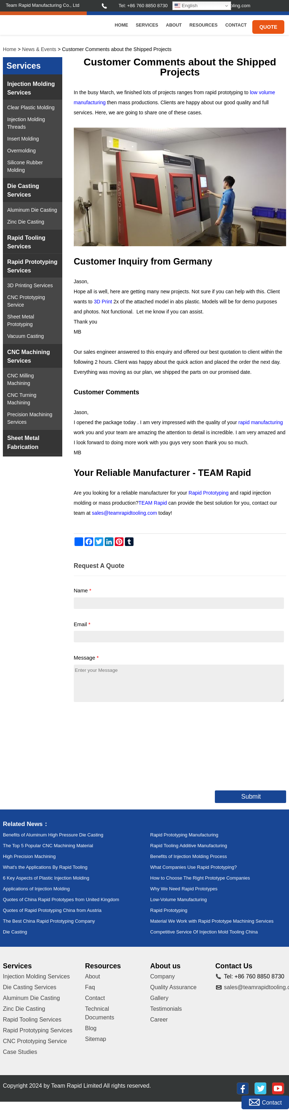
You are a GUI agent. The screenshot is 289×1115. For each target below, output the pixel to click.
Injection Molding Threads (26, 123)
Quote (268, 27)
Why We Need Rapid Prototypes (183, 888)
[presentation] (128, 745)
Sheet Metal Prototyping (20, 320)
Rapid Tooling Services (26, 241)
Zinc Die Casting (25, 222)
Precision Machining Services (29, 418)
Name (82, 590)
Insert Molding (23, 139)
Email (82, 624)
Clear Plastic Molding (31, 107)
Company (162, 976)
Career (159, 1020)
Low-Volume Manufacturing (178, 899)
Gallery (159, 998)
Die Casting (15, 932)
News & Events (39, 49)
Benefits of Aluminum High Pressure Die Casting (53, 835)
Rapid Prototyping (168, 910)
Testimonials (166, 1009)
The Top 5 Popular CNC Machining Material (48, 845)
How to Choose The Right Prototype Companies (200, 878)
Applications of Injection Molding (36, 888)
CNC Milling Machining (20, 379)
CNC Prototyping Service (26, 301)
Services (147, 25)
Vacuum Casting (25, 336)
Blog (90, 1028)
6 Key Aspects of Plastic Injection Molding (46, 878)
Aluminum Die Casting (32, 210)
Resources (203, 25)
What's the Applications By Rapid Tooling (45, 867)
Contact (236, 25)
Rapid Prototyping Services (32, 266)
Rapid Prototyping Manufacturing (184, 835)
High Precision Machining (29, 856)
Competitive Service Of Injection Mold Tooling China (204, 932)
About (174, 25)
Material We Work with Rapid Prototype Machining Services (212, 921)
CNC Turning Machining (21, 398)
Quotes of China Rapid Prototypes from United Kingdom (61, 899)
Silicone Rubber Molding (25, 166)
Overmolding (21, 150)
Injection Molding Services (31, 88)
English (186, 6)
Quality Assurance (173, 987)
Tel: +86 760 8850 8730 (142, 5)
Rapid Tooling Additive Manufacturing (188, 845)
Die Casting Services (23, 190)
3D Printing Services (30, 285)
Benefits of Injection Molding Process (188, 856)
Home (121, 25)
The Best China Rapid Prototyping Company (49, 921)
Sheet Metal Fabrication (23, 442)
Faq (90, 987)
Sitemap (95, 1039)
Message (86, 658)
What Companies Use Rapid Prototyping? (193, 867)
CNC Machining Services (28, 356)
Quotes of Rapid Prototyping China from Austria (52, 910)
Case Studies (20, 1052)
